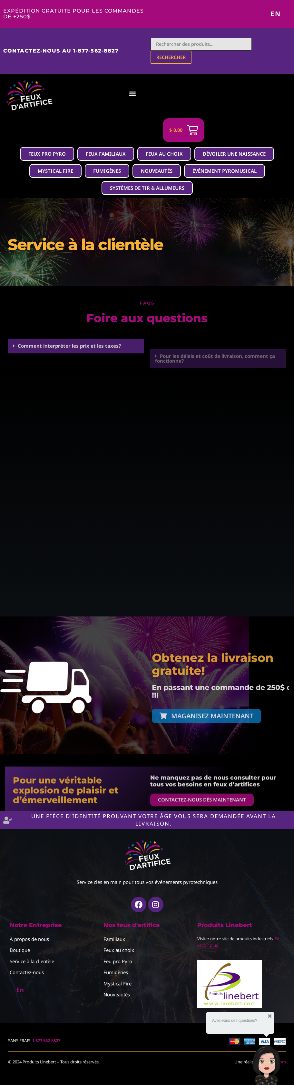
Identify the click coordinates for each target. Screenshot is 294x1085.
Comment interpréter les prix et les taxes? (69, 363)
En (275, 13)
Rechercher (171, 57)
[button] (122, 94)
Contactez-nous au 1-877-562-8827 (61, 51)
